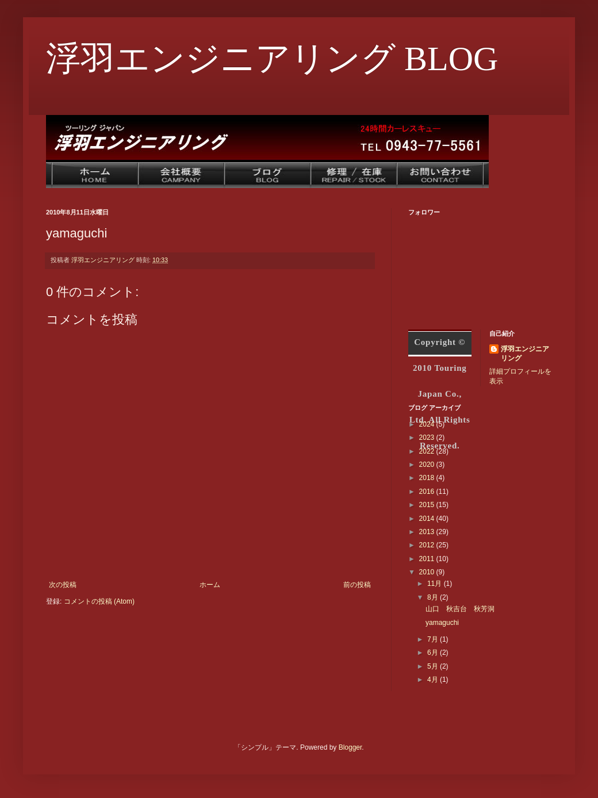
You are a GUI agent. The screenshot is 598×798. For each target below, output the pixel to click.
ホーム (210, 585)
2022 (427, 451)
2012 (427, 545)
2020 (427, 465)
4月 (433, 680)
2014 (427, 519)
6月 (433, 653)
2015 (427, 505)
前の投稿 (357, 585)
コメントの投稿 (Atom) (99, 601)
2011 (427, 559)
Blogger (350, 747)
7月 (433, 639)
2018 (427, 478)
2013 (427, 532)
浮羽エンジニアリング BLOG (272, 59)
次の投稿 (62, 585)
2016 (427, 492)
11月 (435, 584)
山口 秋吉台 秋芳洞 (459, 609)
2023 (427, 437)
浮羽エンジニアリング (525, 354)
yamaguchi (442, 623)
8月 (433, 597)
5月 (433, 666)
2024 (427, 424)
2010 (427, 572)
